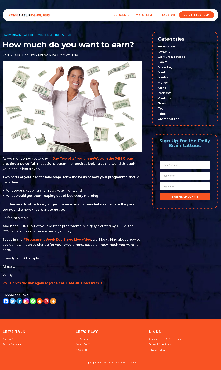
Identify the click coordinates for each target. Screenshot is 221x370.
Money (163, 82)
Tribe (69, 35)
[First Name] (185, 176)
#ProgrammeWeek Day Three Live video (57, 239)
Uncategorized (168, 119)
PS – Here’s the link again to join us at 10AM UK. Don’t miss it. (53, 283)
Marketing (165, 67)
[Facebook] (6, 301)
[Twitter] (13, 301)
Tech (161, 108)
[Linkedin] (19, 301)
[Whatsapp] (33, 301)
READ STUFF (168, 15)
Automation (166, 46)
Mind (42, 35)
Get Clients (121, 15)
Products (55, 35)
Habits (162, 62)
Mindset (164, 77)
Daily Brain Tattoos (19, 35)
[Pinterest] (46, 301)
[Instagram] (26, 301)
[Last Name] (185, 186)
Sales (162, 103)
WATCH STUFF (145, 15)
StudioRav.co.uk (126, 362)
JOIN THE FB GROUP (196, 15)
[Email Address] (185, 165)
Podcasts (164, 93)
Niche (162, 88)
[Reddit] (40, 301)
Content (164, 51)
